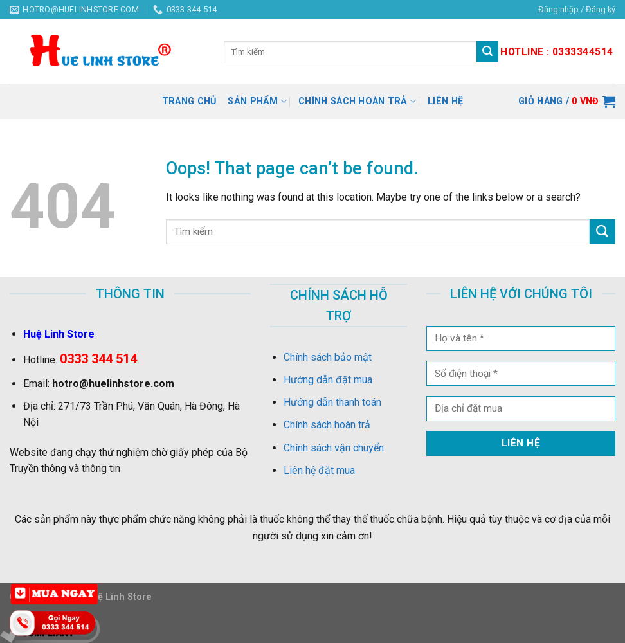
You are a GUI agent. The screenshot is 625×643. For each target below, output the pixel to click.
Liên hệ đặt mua (319, 470)
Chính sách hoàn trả (357, 101)
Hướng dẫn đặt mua (328, 380)
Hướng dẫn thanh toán (332, 402)
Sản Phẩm (257, 101)
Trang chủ (189, 101)
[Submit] (602, 231)
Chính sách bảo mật (328, 357)
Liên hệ (445, 101)
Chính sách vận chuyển (334, 448)
